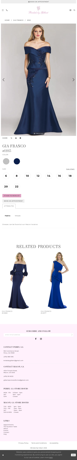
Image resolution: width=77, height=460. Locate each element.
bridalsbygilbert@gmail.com (13, 360)
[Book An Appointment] (38, 1)
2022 (29, 20)
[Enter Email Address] (38, 335)
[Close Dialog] (3, 455)
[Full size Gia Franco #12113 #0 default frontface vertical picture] (38, 80)
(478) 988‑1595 (9, 356)
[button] (3, 10)
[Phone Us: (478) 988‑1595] (7, 10)
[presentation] (19, 280)
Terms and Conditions (39, 443)
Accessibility (54, 443)
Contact (6, 432)
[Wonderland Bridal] (38, 10)
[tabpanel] (38, 80)
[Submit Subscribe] (71, 335)
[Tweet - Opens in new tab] (11, 138)
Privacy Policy (23, 443)
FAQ (5, 434)
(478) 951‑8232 (8, 376)
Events (6, 430)
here (51, 457)
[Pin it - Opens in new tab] (16, 138)
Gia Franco (18, 20)
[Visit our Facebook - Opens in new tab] (35, 339)
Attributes (9, 206)
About (6, 428)
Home (7, 20)
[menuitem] (3, 10)
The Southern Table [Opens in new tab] (10, 426)
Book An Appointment (13, 201)
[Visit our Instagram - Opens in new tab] (41, 339)
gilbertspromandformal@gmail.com (16, 380)
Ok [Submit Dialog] (73, 455)
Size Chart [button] (70, 169)
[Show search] (74, 10)
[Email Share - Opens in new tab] (20, 138)
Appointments (9, 424)
